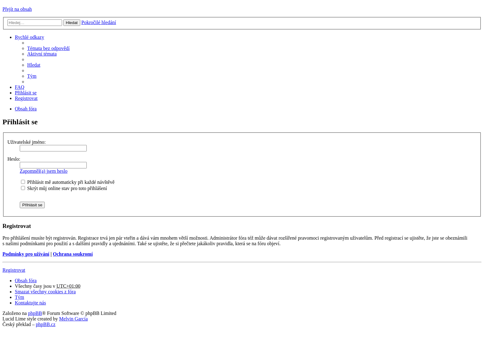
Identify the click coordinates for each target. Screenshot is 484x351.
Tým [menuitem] (31, 76)
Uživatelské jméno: (26, 142)
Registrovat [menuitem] (26, 98)
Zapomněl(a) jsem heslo (44, 171)
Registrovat (13, 270)
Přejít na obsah (17, 9)
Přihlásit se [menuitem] (26, 92)
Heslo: (13, 159)
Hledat (72, 22)
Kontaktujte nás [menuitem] (30, 302)
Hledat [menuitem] (33, 65)
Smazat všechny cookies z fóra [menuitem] (45, 291)
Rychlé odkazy (29, 37)
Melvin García (73, 318)
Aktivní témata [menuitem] (42, 53)
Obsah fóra (26, 280)
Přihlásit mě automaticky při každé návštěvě (68, 182)
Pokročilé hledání (98, 22)
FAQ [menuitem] (19, 87)
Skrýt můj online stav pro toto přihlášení (64, 188)
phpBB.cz (46, 324)
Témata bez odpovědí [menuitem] (48, 48)
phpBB (35, 313)
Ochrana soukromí (73, 254)
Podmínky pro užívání (25, 254)
